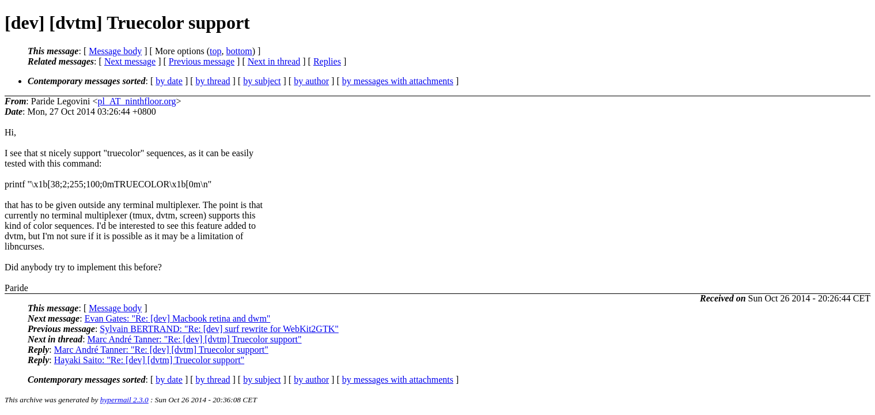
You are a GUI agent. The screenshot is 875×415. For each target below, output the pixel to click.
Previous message (201, 61)
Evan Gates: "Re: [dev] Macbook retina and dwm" (178, 318)
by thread (213, 81)
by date (169, 81)
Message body (115, 51)
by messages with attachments (397, 81)
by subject (262, 81)
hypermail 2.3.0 (124, 399)
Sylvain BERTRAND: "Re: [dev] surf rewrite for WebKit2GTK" (219, 329)
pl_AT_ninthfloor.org (136, 101)
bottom (239, 51)
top (215, 51)
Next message (130, 61)
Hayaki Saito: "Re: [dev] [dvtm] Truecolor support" (149, 360)
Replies (327, 61)
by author (311, 81)
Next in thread (274, 61)
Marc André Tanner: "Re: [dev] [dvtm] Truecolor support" (195, 339)
